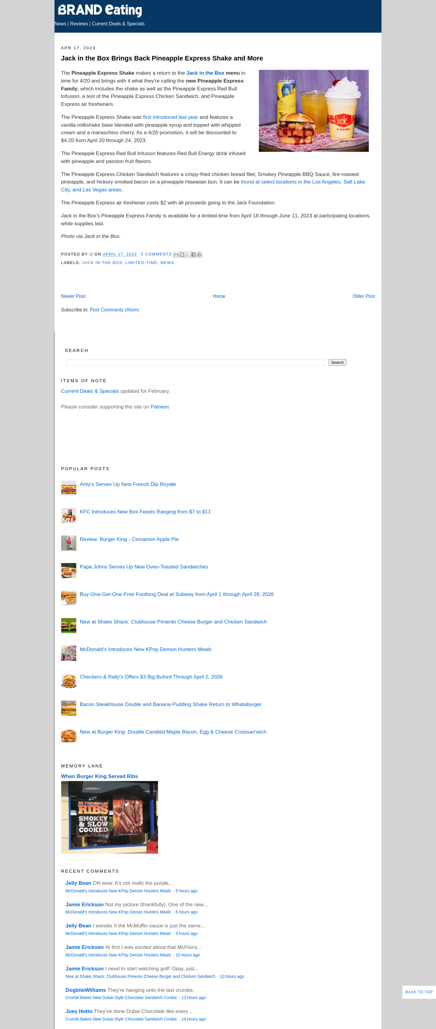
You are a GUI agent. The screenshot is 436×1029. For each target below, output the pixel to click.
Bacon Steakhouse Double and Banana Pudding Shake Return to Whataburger (171, 704)
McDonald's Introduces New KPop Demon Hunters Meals (145, 649)
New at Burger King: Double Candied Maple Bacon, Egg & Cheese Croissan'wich (173, 732)
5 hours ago (186, 891)
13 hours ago (193, 997)
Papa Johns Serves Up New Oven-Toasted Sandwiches (144, 567)
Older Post (364, 296)
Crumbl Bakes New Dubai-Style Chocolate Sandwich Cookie (122, 997)
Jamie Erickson (85, 904)
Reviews (79, 23)
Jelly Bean (78, 883)
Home (219, 296)
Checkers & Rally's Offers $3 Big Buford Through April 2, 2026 (151, 677)
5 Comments (156, 254)
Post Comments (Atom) (114, 309)
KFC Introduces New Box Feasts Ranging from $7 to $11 (145, 512)
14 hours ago (193, 1019)
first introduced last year (170, 117)
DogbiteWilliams (86, 990)
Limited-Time (141, 262)
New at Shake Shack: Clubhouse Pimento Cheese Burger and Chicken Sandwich (173, 622)
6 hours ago (186, 912)
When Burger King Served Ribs (99, 776)
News (60, 23)
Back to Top (419, 992)
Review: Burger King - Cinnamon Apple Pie (129, 539)
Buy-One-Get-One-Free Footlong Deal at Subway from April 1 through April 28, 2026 (177, 594)
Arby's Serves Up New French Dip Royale (128, 484)
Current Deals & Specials (118, 23)
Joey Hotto (79, 1011)
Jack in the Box (205, 73)
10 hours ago (188, 955)
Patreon (159, 407)
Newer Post (73, 296)
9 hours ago (186, 933)
